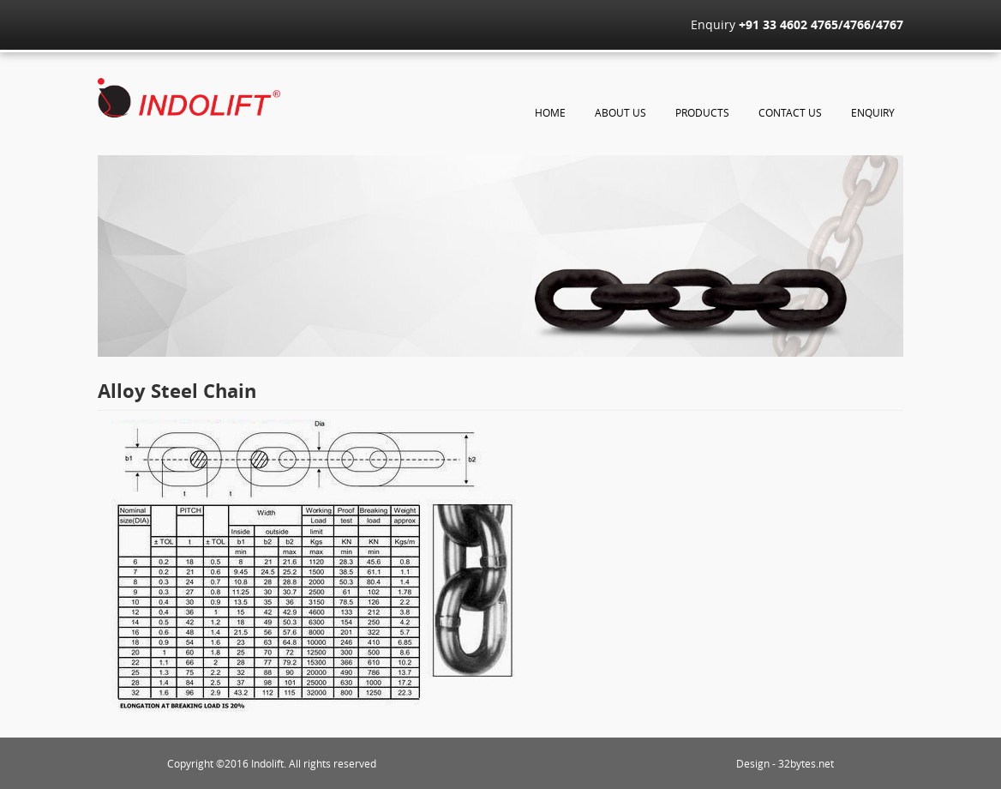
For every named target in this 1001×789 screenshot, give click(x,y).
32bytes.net (806, 763)
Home (550, 112)
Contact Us (790, 112)
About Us (620, 112)
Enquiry (873, 112)
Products (702, 112)
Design (753, 763)
